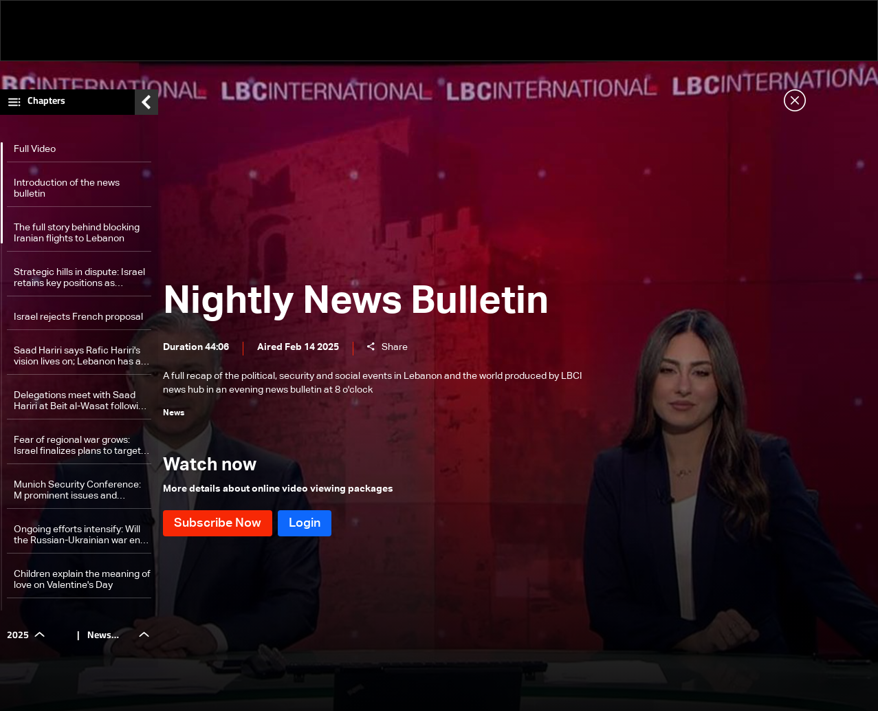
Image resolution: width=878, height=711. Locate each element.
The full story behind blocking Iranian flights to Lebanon (77, 236)
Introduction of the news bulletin (67, 192)
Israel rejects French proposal (78, 320)
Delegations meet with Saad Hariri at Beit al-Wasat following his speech (81, 404)
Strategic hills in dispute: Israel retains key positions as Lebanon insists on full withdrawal (79, 281)
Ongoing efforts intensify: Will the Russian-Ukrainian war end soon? (80, 538)
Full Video (35, 152)
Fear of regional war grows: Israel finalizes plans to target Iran (77, 449)
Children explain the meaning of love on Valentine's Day (82, 583)
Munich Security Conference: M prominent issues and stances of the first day (77, 494)
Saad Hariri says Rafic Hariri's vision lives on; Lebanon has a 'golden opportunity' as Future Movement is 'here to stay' (78, 360)
